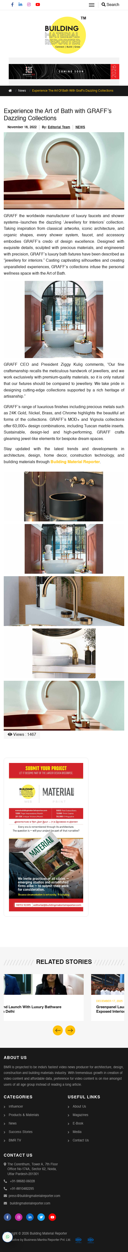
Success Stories (21, 1132)
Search (110, 5)
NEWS (80, 127)
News (22, 90)
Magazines (80, 1115)
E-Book (78, 1123)
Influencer (16, 1106)
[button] (70, 1030)
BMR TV (15, 1140)
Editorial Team (59, 127)
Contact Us (81, 1140)
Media (77, 1132)
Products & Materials (24, 1115)
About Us (79, 1106)
